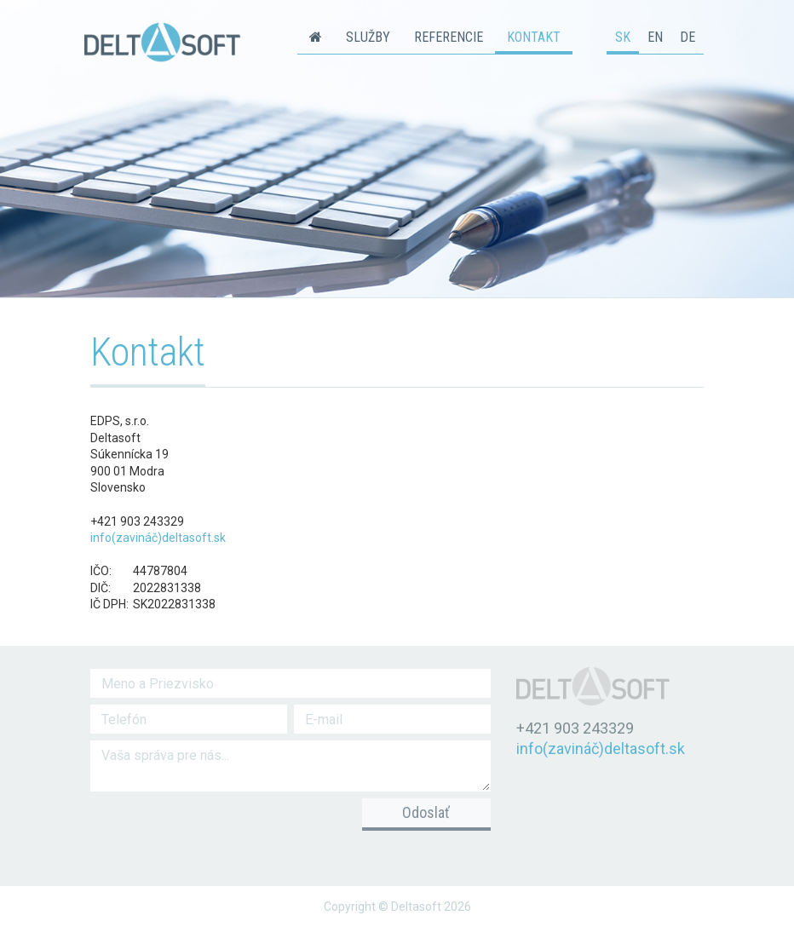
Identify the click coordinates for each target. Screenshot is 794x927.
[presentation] (207, 828)
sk (622, 37)
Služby (368, 37)
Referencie (448, 37)
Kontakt (534, 37)
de (687, 37)
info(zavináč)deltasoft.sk (158, 537)
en (655, 37)
